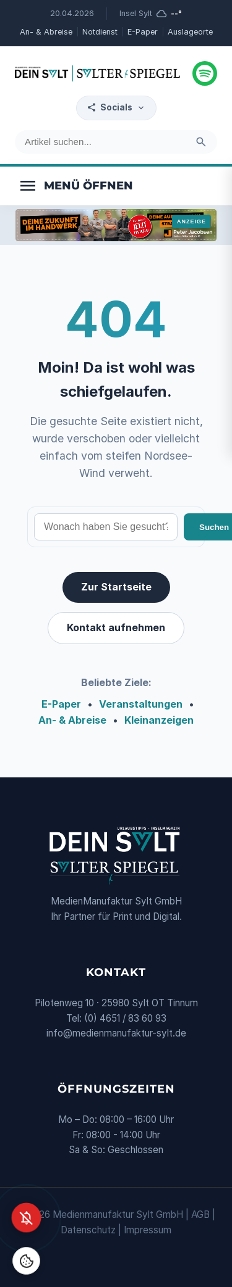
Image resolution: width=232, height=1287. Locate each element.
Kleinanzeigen (159, 720)
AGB (200, 1214)
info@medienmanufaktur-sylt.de (116, 1033)
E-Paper (142, 31)
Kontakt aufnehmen (116, 627)
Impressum (147, 1230)
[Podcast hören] (204, 73)
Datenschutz (88, 1230)
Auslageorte (190, 31)
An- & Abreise (46, 31)
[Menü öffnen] (75, 186)
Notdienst (100, 31)
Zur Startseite (116, 587)
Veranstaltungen (141, 704)
